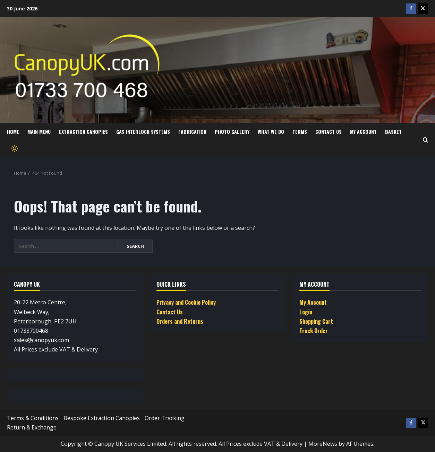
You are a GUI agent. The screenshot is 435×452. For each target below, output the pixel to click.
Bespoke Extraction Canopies (101, 418)
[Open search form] (425, 140)
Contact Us (328, 131)
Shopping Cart (316, 321)
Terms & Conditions (33, 418)
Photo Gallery (232, 131)
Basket (393, 131)
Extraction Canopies (83, 131)
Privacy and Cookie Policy (186, 302)
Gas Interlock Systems (143, 131)
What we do (271, 131)
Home (13, 131)
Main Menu (39, 131)
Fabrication (192, 131)
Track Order (313, 331)
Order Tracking (165, 418)
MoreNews (322, 443)
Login (305, 312)
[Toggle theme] (14, 148)
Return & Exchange (32, 427)
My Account (363, 131)
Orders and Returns (179, 321)
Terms (299, 131)
